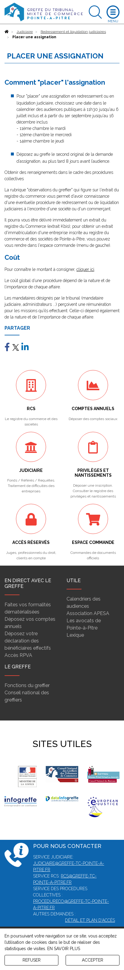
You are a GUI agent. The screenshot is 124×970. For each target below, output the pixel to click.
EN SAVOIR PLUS (63, 948)
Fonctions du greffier (27, 685)
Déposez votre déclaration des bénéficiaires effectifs (28, 641)
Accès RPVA (18, 655)
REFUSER (32, 960)
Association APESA (88, 613)
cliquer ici (85, 269)
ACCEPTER (92, 960)
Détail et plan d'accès (90, 920)
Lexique (75, 635)
